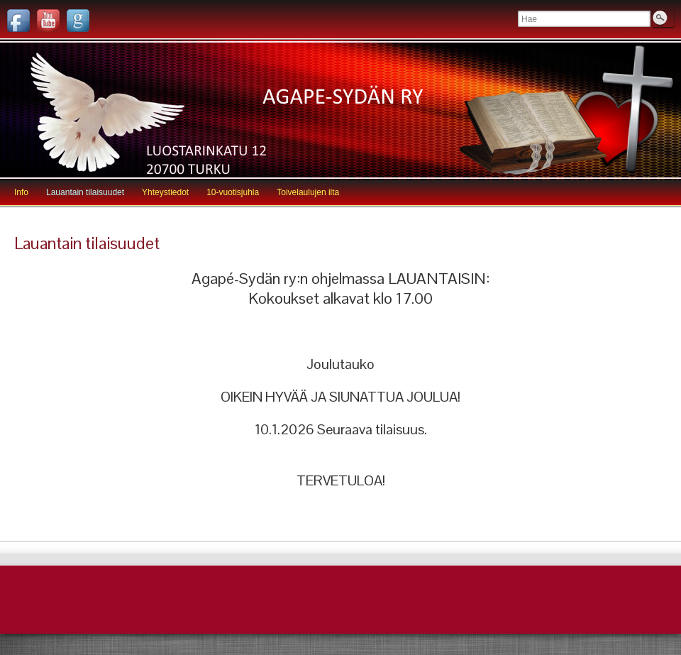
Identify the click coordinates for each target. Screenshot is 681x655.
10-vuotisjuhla (232, 192)
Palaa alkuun (645, 583)
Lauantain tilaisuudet (85, 192)
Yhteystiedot (165, 192)
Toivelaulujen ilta (308, 192)
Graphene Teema (639, 610)
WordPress (573, 610)
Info (21, 192)
